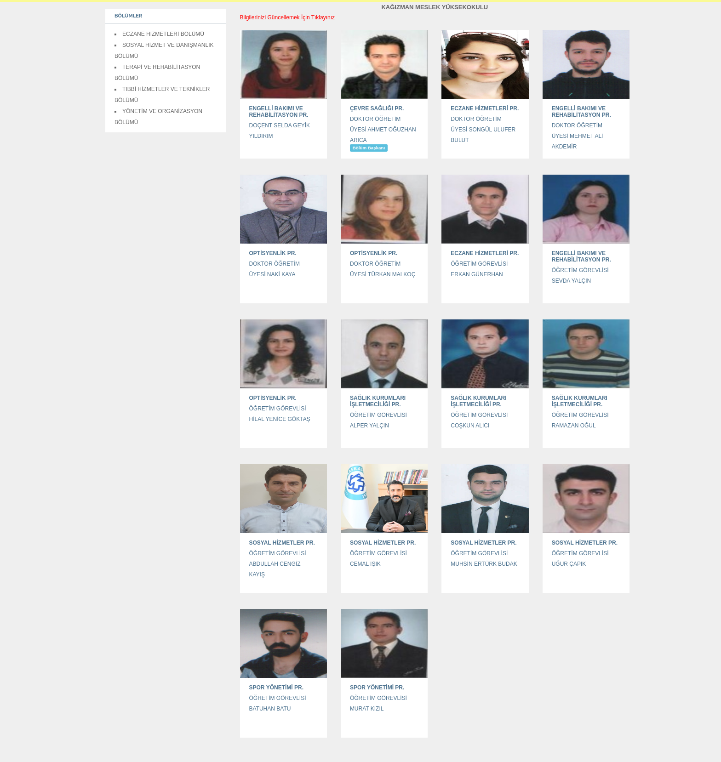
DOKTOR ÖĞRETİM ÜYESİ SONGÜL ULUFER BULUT (483, 129)
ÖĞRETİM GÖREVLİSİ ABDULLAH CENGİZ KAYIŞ (277, 564)
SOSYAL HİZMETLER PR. (282, 543)
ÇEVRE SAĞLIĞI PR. (377, 108)
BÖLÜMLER (128, 16)
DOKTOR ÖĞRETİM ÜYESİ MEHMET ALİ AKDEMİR (577, 136)
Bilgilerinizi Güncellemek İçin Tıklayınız (287, 17)
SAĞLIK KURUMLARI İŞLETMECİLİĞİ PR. (378, 401)
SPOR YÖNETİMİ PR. (276, 687)
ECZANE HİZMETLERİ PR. (485, 108)
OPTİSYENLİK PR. (273, 253)
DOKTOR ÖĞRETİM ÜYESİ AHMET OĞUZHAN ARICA (383, 129)
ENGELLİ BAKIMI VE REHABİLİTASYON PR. (279, 111)
